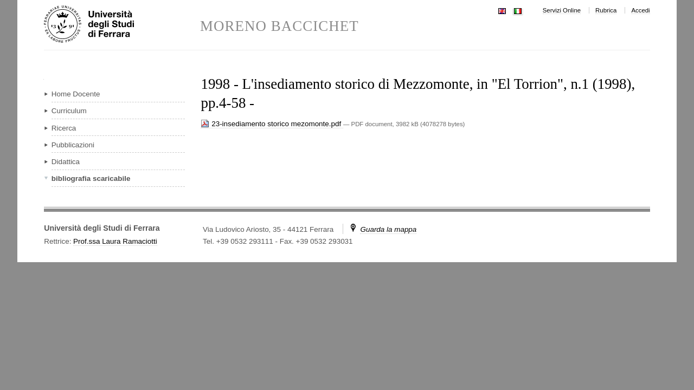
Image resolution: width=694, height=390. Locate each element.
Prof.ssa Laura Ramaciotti (115, 241)
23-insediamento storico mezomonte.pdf (272, 124)
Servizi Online (562, 10)
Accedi (640, 10)
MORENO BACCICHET (279, 26)
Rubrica (605, 10)
